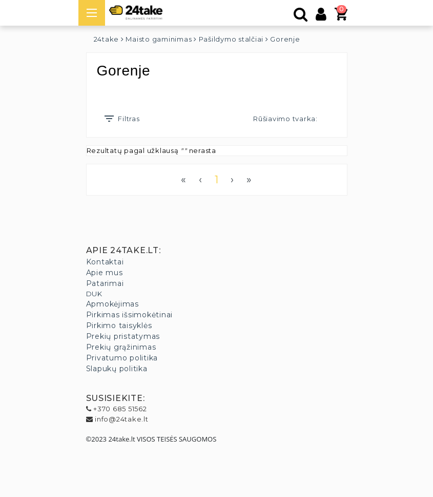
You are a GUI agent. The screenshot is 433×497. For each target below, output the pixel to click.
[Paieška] (301, 17)
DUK (94, 294)
